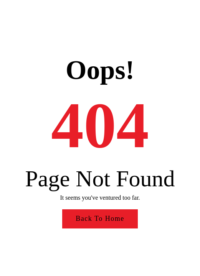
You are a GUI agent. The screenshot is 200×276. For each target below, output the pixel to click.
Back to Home (100, 218)
